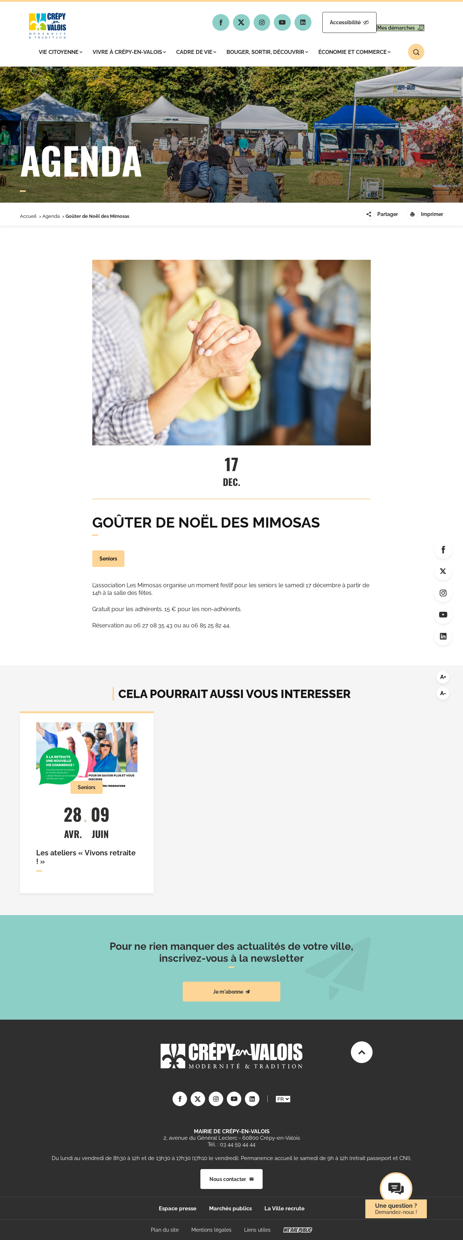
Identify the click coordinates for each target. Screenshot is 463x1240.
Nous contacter (231, 1179)
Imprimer (425, 214)
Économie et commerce (354, 52)
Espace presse (177, 1208)
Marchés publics (230, 1208)
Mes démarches (393, 22)
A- (443, 693)
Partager (380, 214)
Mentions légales (211, 1230)
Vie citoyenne (60, 52)
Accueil (28, 216)
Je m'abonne (231, 992)
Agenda (51, 216)
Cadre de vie (196, 52)
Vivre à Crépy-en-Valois (129, 52)
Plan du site (165, 1230)
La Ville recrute (284, 1208)
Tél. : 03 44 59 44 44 (231, 1144)
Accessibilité (328, 22)
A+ (443, 677)
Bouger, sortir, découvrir (267, 52)
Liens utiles (257, 1230)
